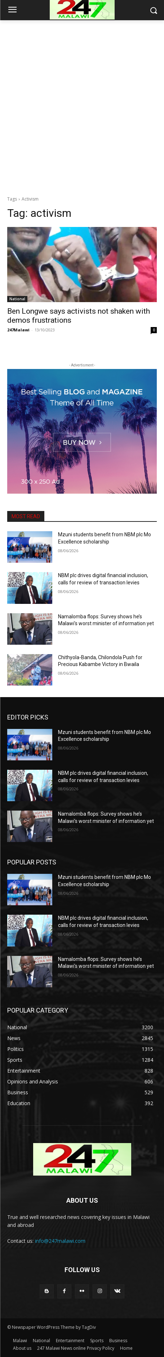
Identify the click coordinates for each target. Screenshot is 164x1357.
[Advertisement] (82, 106)
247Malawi (18, 329)
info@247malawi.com (60, 1240)
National (17, 298)
